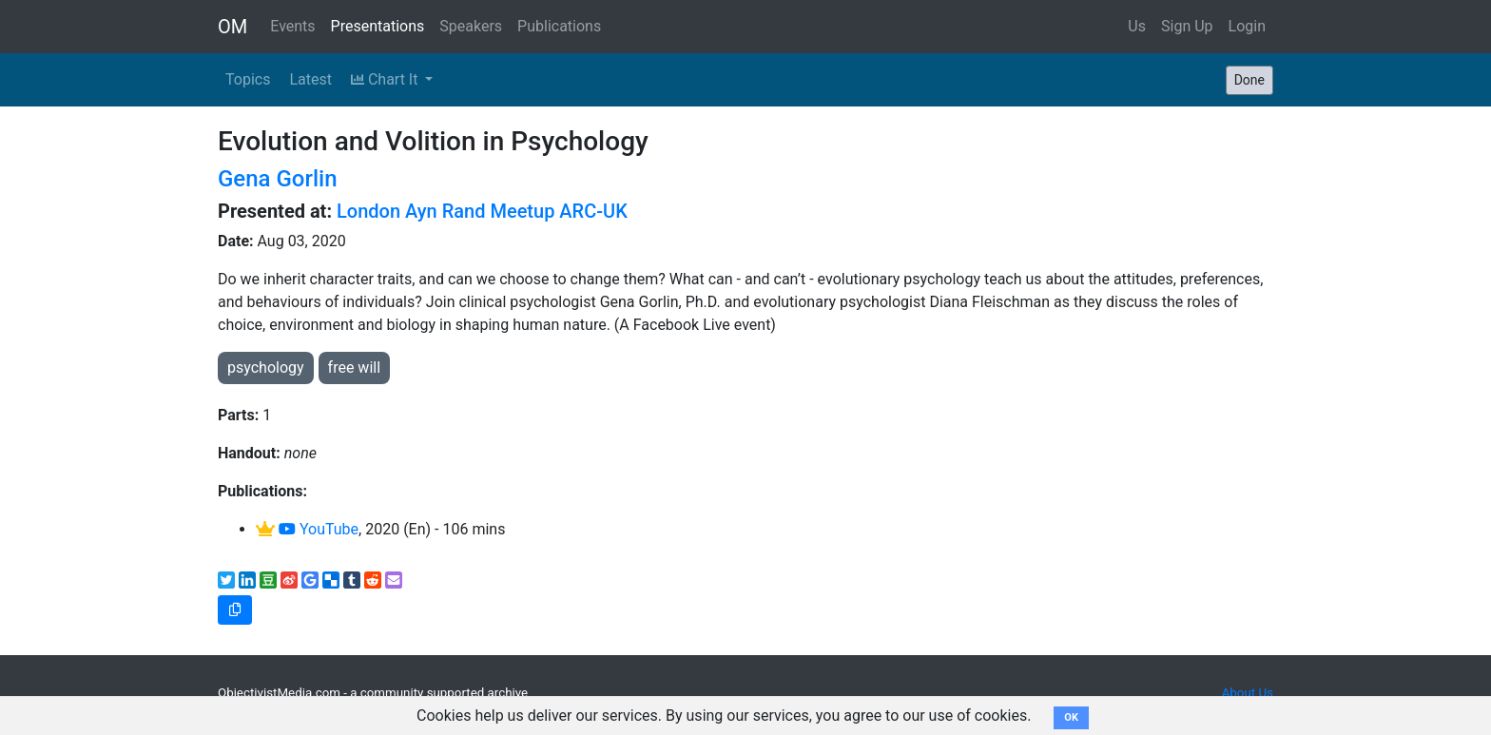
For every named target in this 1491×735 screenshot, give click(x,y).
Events (292, 26)
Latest (310, 79)
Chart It (386, 79)
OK (1071, 717)
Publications (559, 26)
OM (232, 26)
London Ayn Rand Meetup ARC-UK (482, 211)
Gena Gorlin (278, 178)
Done (1249, 79)
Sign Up (1187, 26)
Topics (247, 79)
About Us (1247, 693)
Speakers (470, 26)
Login (1247, 26)
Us (1137, 26)
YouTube (318, 529)
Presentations (378, 26)
